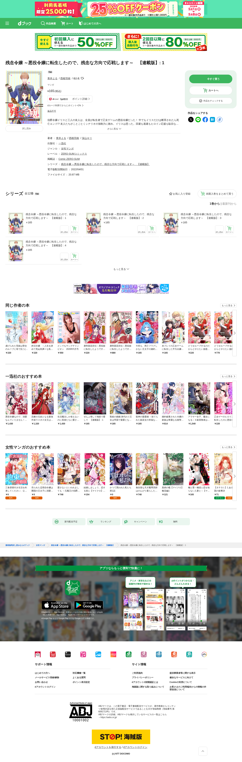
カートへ (213, 90)
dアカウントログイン (45, 687)
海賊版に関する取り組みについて (148, 687)
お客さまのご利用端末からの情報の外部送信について (188, 688)
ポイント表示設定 (81, 682)
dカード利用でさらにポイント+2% (64, 105)
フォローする (82, 78)
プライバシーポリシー (142, 677)
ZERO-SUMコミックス (74, 153)
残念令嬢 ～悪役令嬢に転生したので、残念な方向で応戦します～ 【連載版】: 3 (206, 216)
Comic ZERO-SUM (69, 158)
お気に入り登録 (181, 193)
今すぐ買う (213, 78)
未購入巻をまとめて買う (220, 193)
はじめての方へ (42, 673)
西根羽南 (65, 78)
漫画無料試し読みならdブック (17, 545)
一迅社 (62, 143)
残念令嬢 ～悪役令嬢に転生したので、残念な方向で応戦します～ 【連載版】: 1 (51, 216)
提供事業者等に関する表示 (182, 673)
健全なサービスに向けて (181, 677)
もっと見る (227, 305)
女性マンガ (67, 148)
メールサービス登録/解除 (47, 677)
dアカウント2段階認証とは (145, 682)
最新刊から (229, 203)
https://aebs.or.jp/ (109, 717)
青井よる (52, 78)
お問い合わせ (41, 682)
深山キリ (87, 138)
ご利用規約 (137, 673)
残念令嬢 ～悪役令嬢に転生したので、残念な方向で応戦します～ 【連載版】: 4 (51, 243)
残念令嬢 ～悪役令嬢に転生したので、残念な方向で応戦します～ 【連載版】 (105, 164)
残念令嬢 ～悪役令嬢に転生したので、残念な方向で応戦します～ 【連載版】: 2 (128, 216)
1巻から (215, 203)
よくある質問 (79, 677)
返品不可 (51, 111)
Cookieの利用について (181, 682)
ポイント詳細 (79, 98)
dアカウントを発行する (108, 747)
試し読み (26, 128)
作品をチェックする (213, 101)
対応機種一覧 (79, 673)
